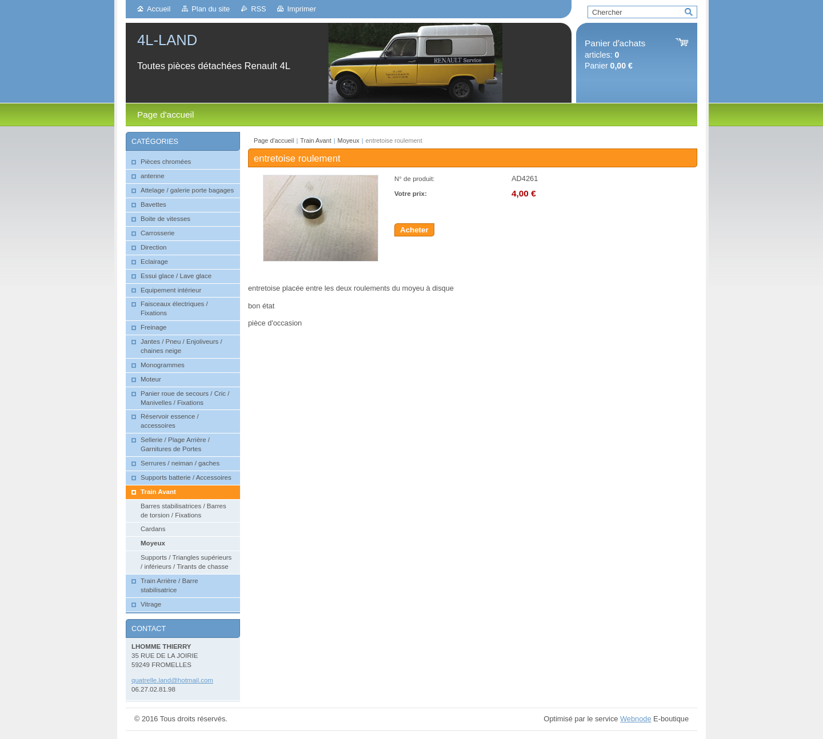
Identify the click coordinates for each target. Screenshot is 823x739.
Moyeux (348, 140)
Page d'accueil (274, 140)
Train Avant (315, 140)
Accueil (158, 9)
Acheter (414, 230)
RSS (258, 9)
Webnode (636, 718)
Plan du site (210, 9)
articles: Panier (615, 54)
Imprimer (301, 9)
